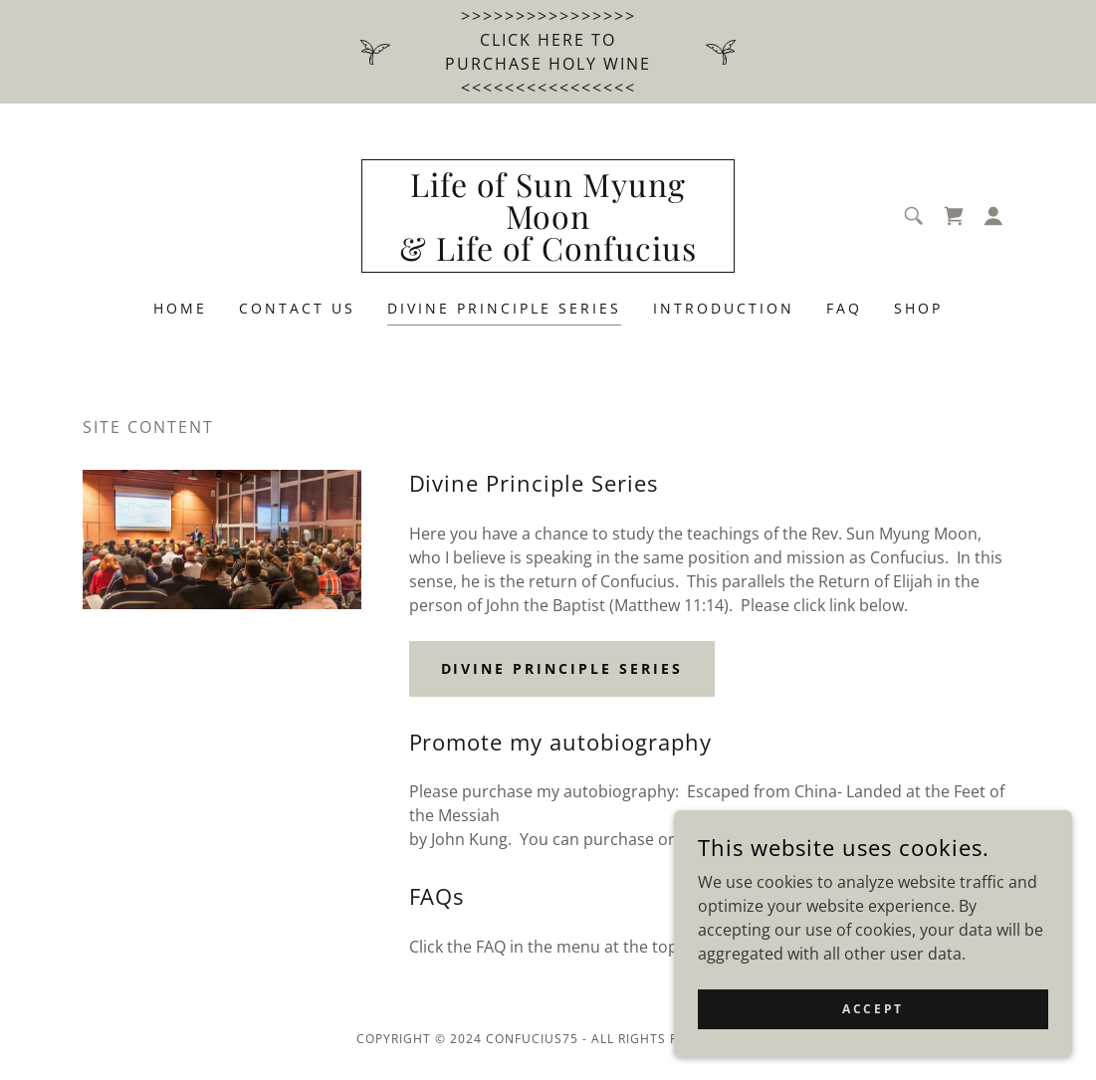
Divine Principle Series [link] (504, 308)
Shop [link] (918, 308)
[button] (993, 216)
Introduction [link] (723, 308)
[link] (547, 255)
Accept (872, 1008)
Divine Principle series (562, 668)
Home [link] (180, 308)
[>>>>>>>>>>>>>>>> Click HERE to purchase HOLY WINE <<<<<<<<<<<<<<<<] (548, 52)
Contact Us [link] (297, 308)
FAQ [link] (844, 308)
